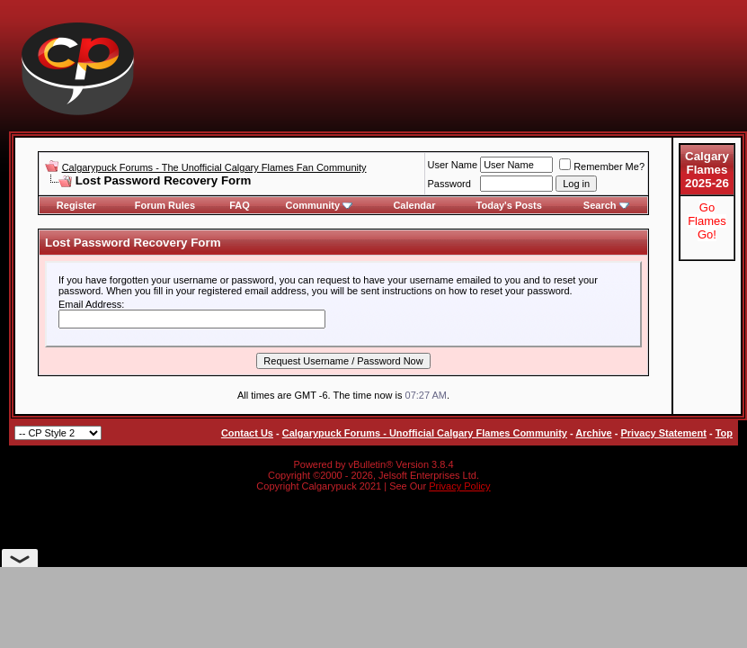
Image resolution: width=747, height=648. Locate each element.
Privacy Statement (663, 433)
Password (449, 183)
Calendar (414, 205)
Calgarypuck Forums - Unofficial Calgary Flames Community (424, 433)
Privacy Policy (459, 486)
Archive (593, 433)
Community (319, 205)
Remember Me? (602, 166)
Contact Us (247, 433)
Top (724, 433)
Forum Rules (165, 205)
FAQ (239, 205)
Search (606, 205)
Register (76, 205)
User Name (453, 164)
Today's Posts (509, 205)
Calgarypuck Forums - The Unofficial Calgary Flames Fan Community (214, 167)
